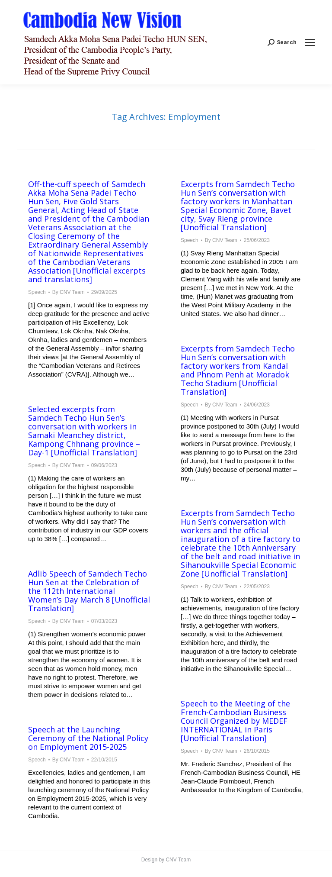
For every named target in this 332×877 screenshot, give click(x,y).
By (68, 292)
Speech (37, 292)
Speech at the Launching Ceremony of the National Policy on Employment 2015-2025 (88, 738)
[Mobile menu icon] (310, 42)
